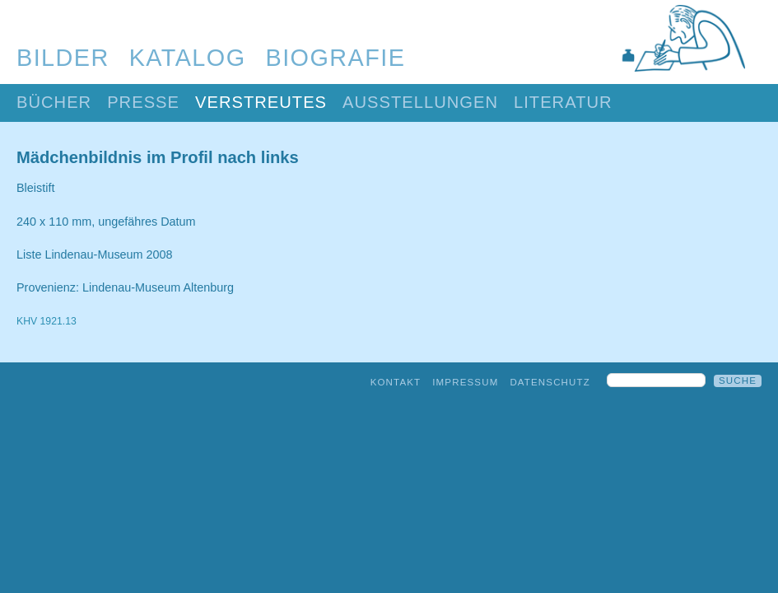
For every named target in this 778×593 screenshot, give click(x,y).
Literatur (563, 102)
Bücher (53, 102)
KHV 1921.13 (46, 321)
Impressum (465, 382)
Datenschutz (550, 382)
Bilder (62, 57)
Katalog (187, 57)
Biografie (336, 57)
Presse (143, 102)
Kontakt (396, 382)
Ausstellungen (420, 102)
